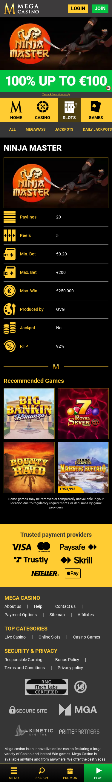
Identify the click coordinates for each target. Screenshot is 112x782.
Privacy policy (70, 667)
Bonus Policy (67, 659)
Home (16, 117)
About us (12, 606)
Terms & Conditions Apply (56, 94)
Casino (42, 117)
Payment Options (20, 614)
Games (96, 117)
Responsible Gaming (23, 659)
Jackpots (64, 129)
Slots (69, 117)
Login (78, 8)
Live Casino (15, 637)
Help (38, 606)
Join (100, 8)
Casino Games (86, 637)
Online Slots (49, 637)
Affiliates (86, 614)
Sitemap (57, 614)
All (12, 129)
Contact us (65, 606)
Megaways (35, 129)
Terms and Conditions (24, 667)
